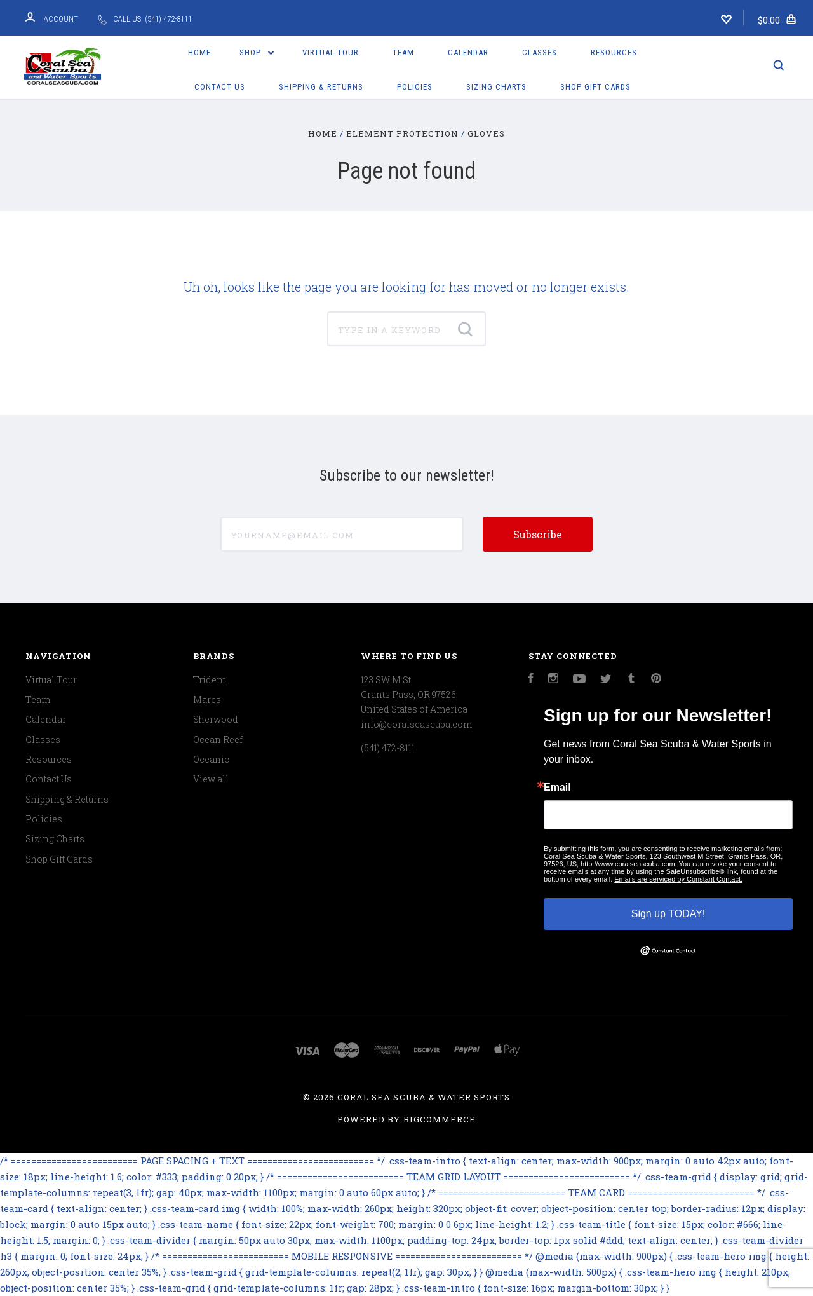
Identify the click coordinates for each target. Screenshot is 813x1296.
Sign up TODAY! (668, 913)
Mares (207, 699)
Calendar (468, 52)
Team (403, 52)
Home (199, 52)
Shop (256, 52)
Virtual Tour (330, 52)
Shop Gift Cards (595, 87)
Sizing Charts (496, 87)
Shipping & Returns (321, 87)
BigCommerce (439, 1119)
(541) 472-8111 (388, 748)
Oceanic (211, 759)
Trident (209, 680)
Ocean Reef (218, 739)
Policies (415, 87)
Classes (539, 52)
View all (211, 779)
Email (557, 787)
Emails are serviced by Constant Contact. (678, 879)
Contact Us (219, 87)
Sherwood (215, 719)
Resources (614, 52)
